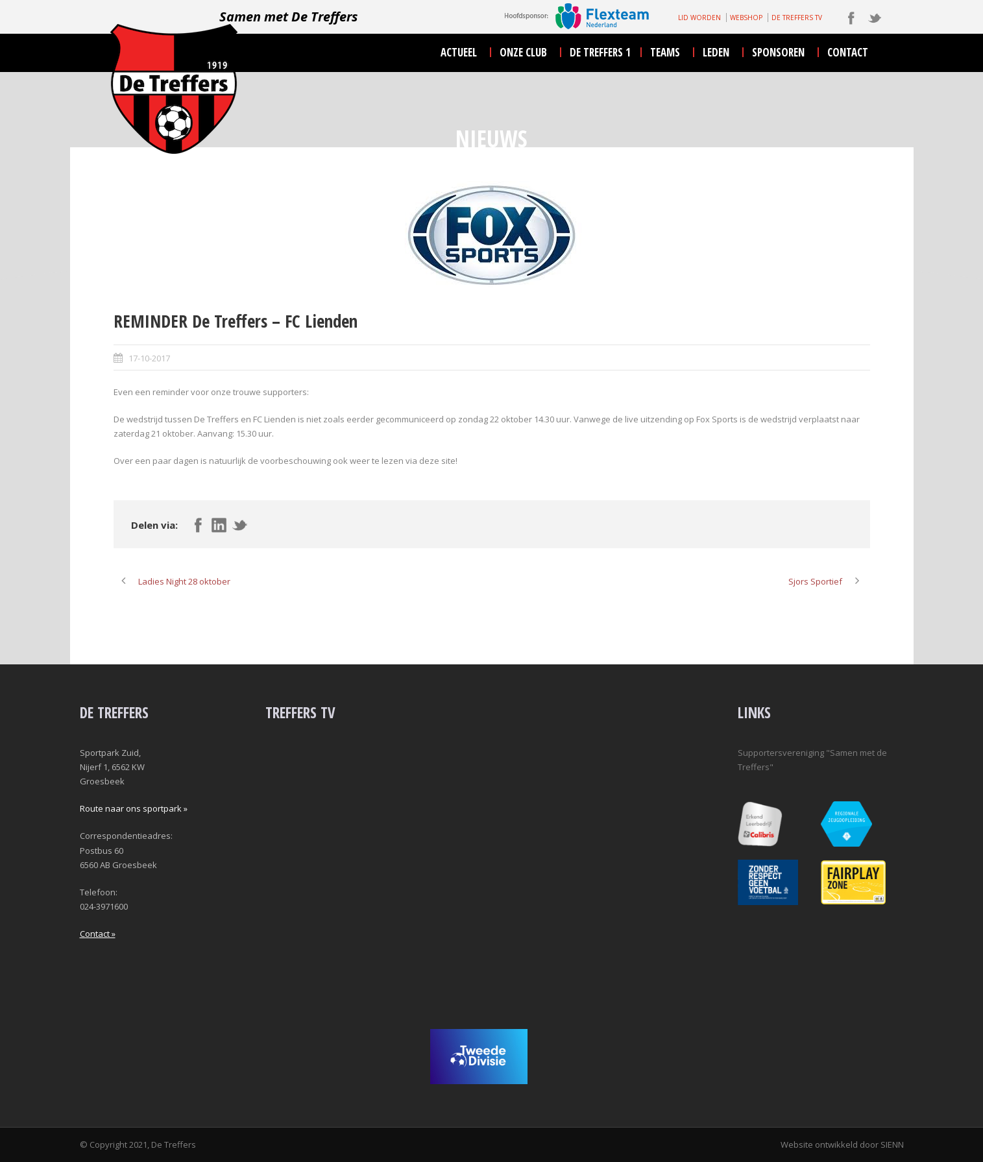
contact (847, 52)
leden (716, 52)
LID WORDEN (699, 17)
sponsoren (778, 52)
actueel (459, 52)
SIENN (892, 1144)
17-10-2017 (149, 358)
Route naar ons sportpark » (134, 808)
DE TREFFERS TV (796, 17)
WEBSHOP (746, 17)
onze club (523, 52)
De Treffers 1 (600, 52)
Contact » (97, 933)
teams (665, 52)
